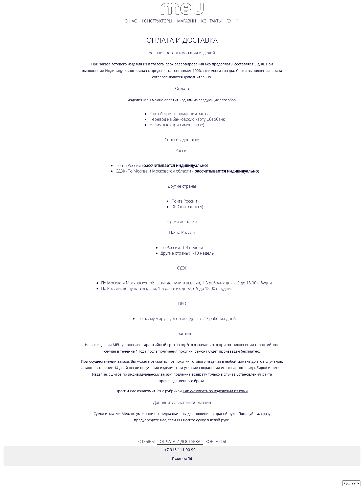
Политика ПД (182, 458)
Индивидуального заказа (127, 70)
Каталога (156, 64)
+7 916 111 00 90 (180, 449)
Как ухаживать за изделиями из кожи (215, 390)
